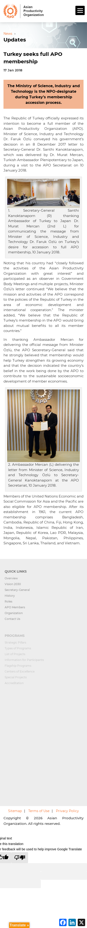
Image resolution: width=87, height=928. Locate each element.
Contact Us (12, 621)
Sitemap (15, 811)
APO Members (15, 609)
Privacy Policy (67, 811)
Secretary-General (17, 592)
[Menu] (80, 10)
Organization (14, 615)
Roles (8, 603)
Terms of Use (38, 811)
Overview (11, 580)
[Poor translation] (19, 857)
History (10, 598)
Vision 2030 (13, 586)
